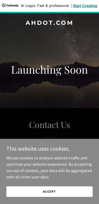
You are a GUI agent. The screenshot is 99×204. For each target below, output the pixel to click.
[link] (49, 23)
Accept (49, 191)
